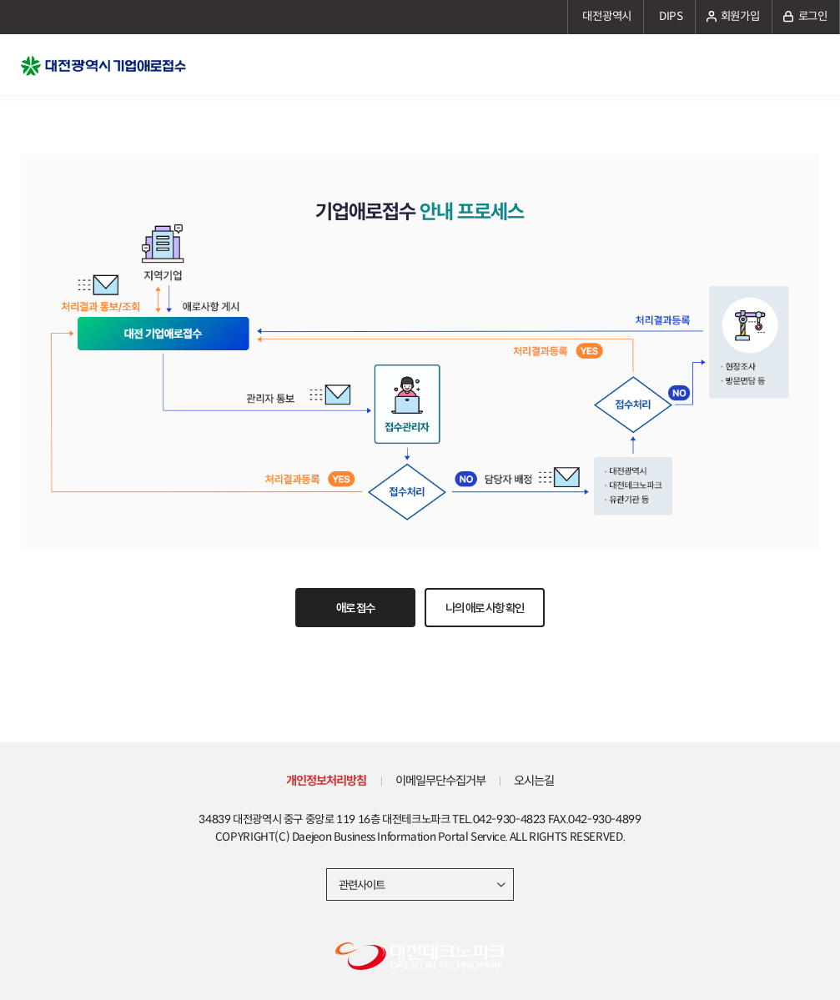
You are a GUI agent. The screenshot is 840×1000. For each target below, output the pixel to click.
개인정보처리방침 (326, 780)
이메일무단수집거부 (440, 780)
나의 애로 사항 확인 (484, 608)
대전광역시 (606, 16)
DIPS (671, 16)
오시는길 (534, 780)
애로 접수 (355, 608)
